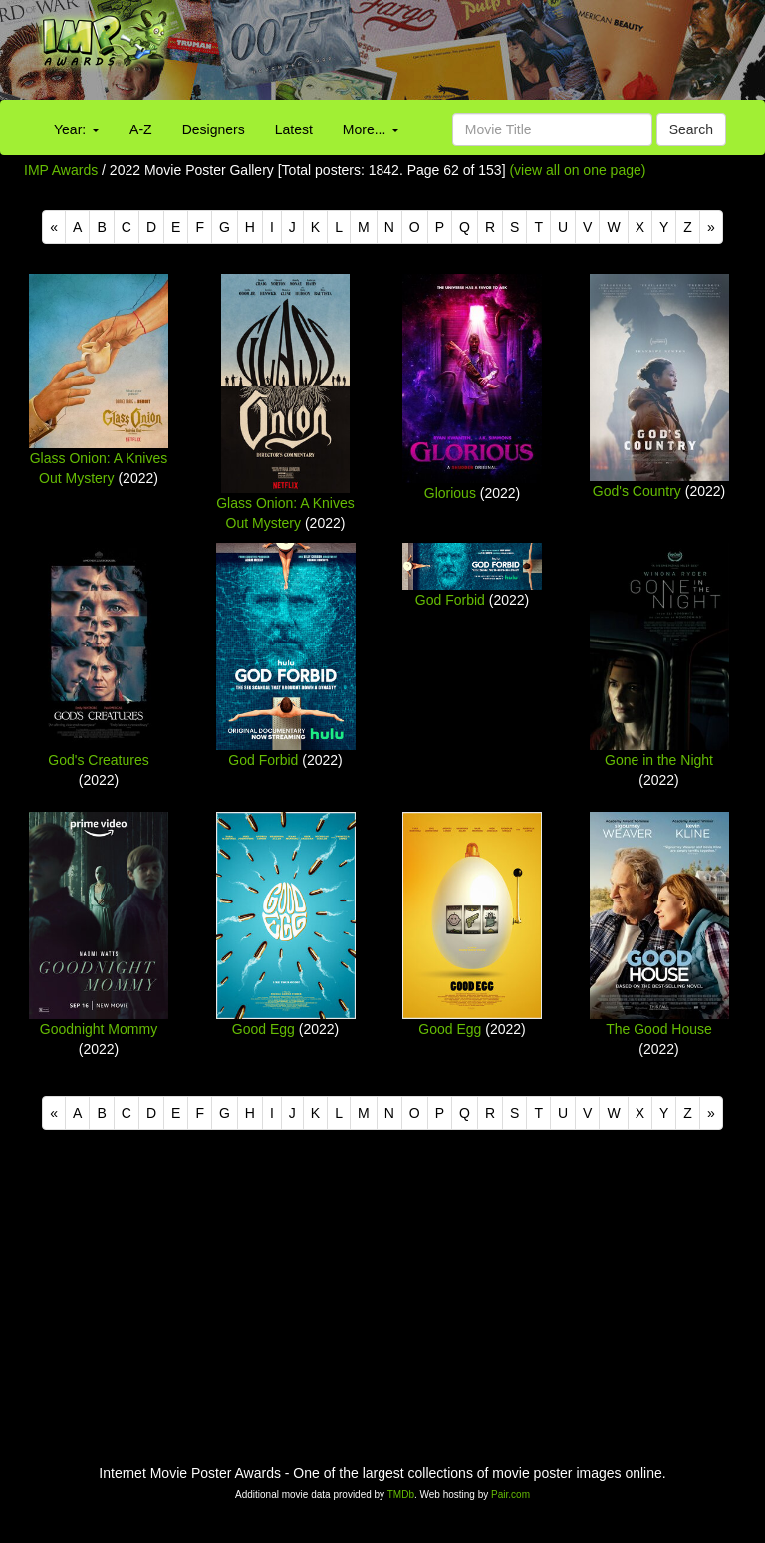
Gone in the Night (659, 760)
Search (691, 129)
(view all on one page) (577, 170)
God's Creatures (98, 760)
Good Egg (263, 1029)
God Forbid (263, 760)
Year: (77, 129)
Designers (213, 129)
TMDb (400, 1494)
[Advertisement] (478, 55)
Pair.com (510, 1494)
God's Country (637, 491)
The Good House (659, 1029)
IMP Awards (61, 170)
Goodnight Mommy (98, 1029)
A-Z (140, 129)
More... (371, 129)
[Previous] (54, 227)
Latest (294, 129)
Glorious (450, 493)
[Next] (711, 227)
